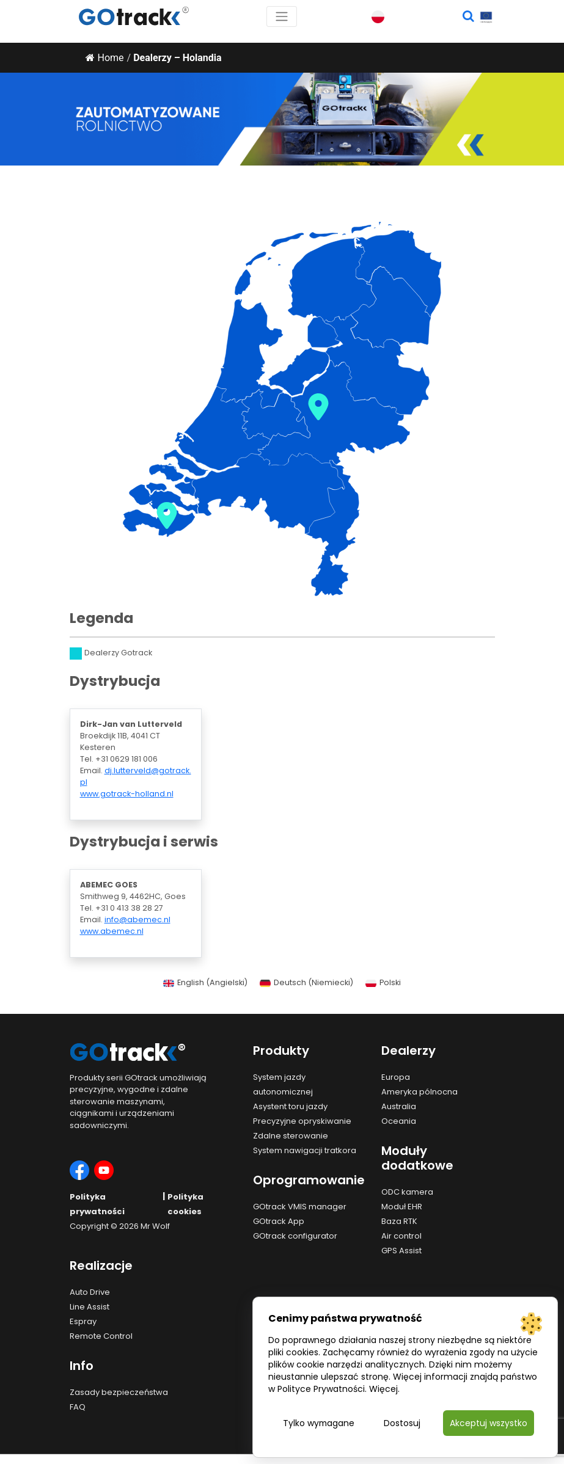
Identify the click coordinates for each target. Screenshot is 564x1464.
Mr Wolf (155, 1226)
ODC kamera (407, 1192)
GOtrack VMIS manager (299, 1206)
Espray (83, 1321)
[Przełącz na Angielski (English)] (205, 983)
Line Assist (89, 1307)
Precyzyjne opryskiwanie (302, 1121)
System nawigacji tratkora (304, 1150)
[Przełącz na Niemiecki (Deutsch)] (306, 983)
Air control (401, 1236)
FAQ (78, 1407)
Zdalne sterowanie (290, 1136)
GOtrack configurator (295, 1236)
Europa (395, 1077)
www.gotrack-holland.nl (127, 793)
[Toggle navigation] (281, 16)
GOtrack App (278, 1221)
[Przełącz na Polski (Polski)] (383, 983)
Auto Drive (90, 1292)
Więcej (383, 1389)
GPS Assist (401, 1250)
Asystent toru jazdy (290, 1106)
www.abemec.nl (112, 931)
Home (105, 58)
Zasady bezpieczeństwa (119, 1392)
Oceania (398, 1121)
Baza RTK (399, 1221)
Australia (398, 1106)
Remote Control (101, 1336)
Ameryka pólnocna (419, 1092)
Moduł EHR (401, 1206)
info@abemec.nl (137, 919)
